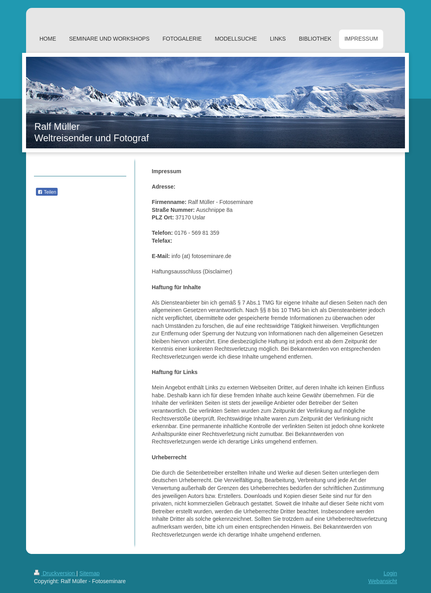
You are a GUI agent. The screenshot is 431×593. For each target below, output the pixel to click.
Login (390, 573)
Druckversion (55, 573)
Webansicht (382, 581)
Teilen (46, 192)
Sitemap (89, 573)
